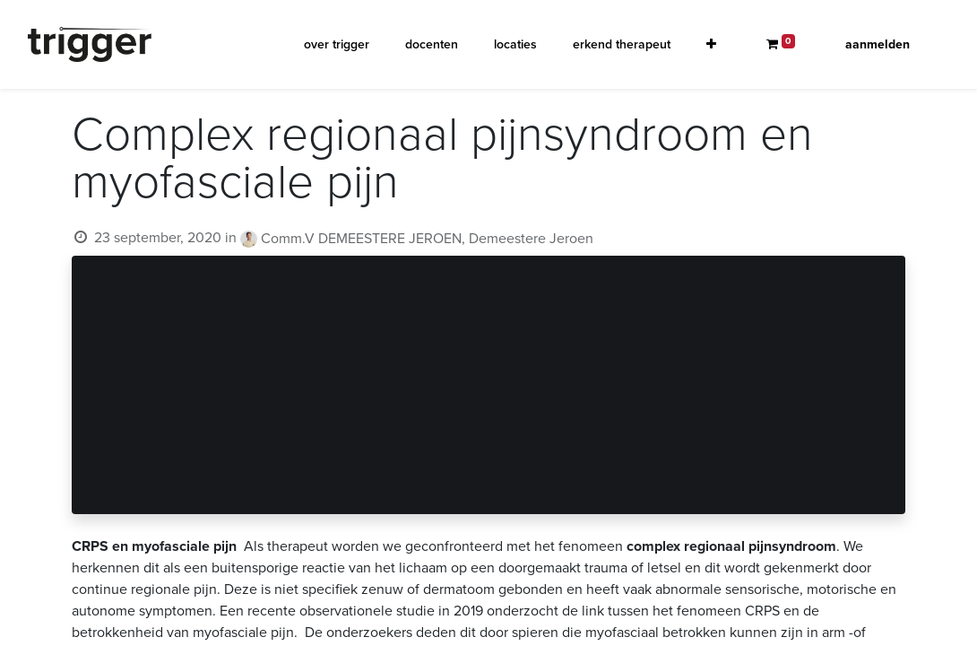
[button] (711, 44)
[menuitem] (336, 44)
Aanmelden (877, 44)
